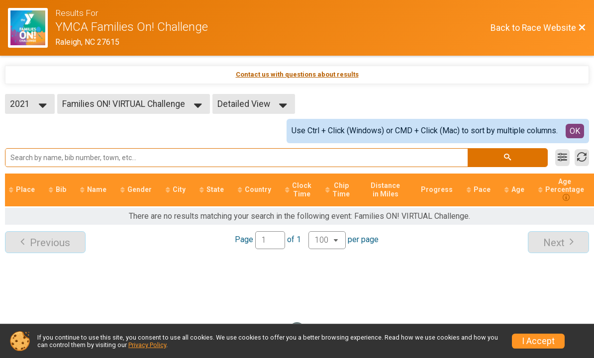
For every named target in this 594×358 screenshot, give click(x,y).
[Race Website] (31, 28)
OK (575, 131)
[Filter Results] (562, 157)
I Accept (538, 341)
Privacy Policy (147, 345)
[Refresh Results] (582, 157)
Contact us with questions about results (297, 74)
